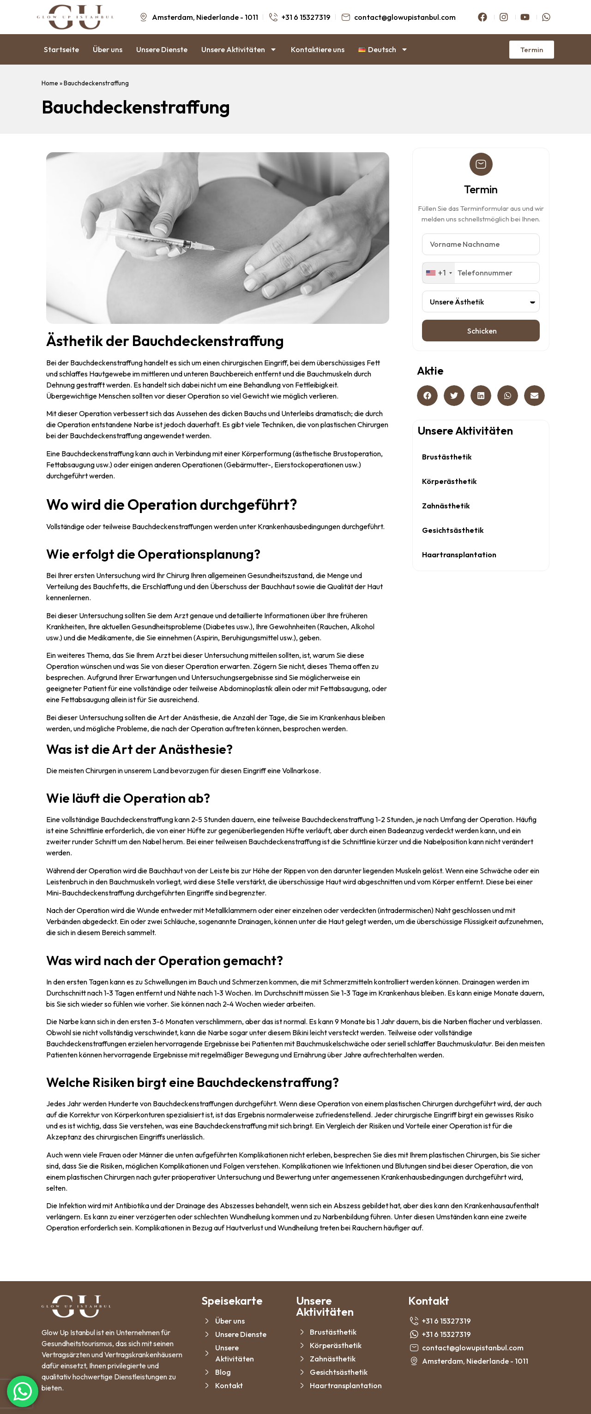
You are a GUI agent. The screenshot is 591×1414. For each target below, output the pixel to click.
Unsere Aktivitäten (239, 49)
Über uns (107, 49)
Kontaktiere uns (317, 49)
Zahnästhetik (446, 505)
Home (50, 83)
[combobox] (438, 273)
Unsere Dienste (161, 49)
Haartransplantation (459, 554)
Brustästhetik (447, 456)
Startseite (61, 49)
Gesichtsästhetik (453, 530)
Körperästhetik (449, 481)
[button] (427, 395)
